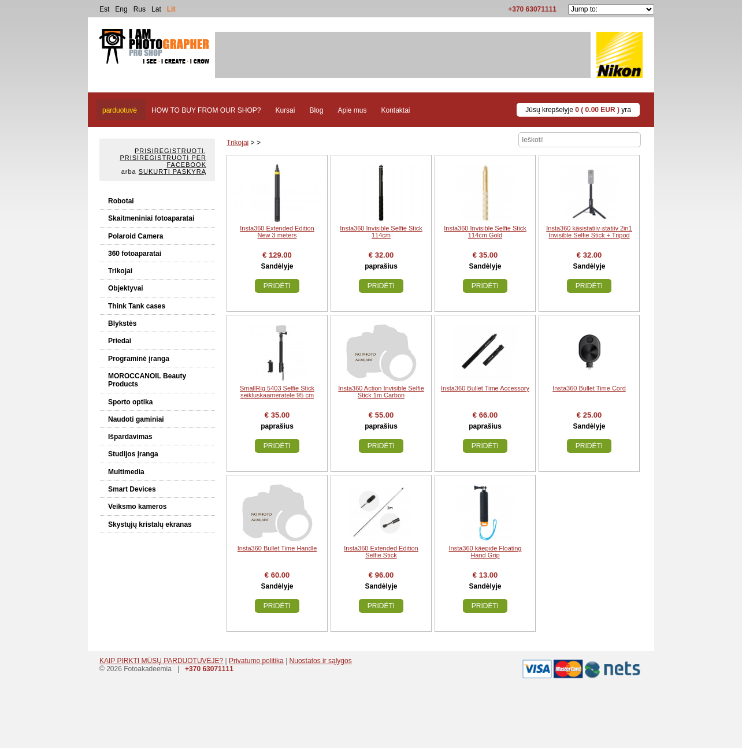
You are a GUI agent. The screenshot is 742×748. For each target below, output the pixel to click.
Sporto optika (130, 402)
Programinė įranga (138, 359)
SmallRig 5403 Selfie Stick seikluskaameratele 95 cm (277, 392)
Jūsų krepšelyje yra (578, 110)
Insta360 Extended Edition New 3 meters (277, 232)
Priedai (119, 341)
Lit (171, 9)
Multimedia (126, 472)
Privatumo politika (256, 661)
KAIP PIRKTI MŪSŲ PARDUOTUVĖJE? (161, 661)
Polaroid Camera (135, 236)
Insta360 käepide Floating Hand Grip (485, 552)
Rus (139, 9)
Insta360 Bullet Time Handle (277, 548)
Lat (156, 9)
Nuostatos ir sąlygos (321, 661)
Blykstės (122, 323)
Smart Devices (132, 489)
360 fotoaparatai (134, 254)
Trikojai (120, 271)
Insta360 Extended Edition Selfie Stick (381, 552)
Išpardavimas (130, 437)
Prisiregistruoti (169, 150)
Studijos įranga (133, 454)
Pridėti (277, 286)
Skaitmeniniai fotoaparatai (151, 218)
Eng (121, 9)
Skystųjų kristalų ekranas (150, 524)
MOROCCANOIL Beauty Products (147, 380)
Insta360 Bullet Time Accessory (485, 388)
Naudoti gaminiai (136, 419)
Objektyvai (125, 288)
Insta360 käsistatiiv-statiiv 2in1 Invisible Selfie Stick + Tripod (589, 232)
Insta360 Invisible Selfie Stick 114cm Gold (485, 232)
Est (104, 9)
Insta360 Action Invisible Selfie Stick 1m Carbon (381, 392)
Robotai (121, 201)
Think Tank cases (136, 306)
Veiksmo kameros (137, 507)
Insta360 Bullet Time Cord (589, 388)
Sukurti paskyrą (172, 171)
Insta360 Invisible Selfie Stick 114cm (381, 232)
